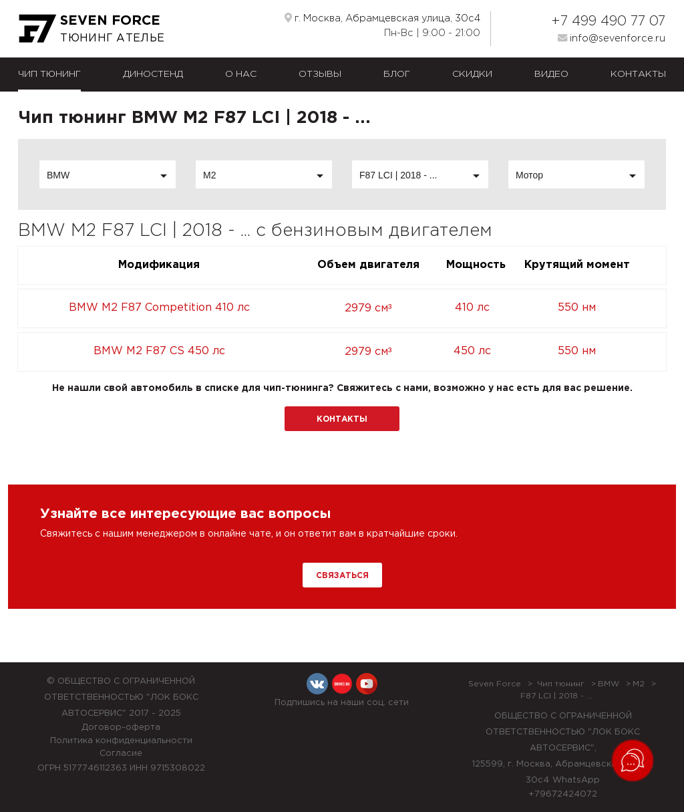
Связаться (342, 575)
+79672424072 (562, 794)
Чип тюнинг (49, 74)
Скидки (472, 74)
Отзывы (320, 74)
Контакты (638, 74)
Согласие (121, 753)
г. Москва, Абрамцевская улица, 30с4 (382, 18)
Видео (551, 74)
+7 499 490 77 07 (608, 21)
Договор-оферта (120, 727)
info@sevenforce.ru (611, 38)
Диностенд (153, 74)
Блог (396, 74)
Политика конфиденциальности (121, 741)
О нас (240, 74)
